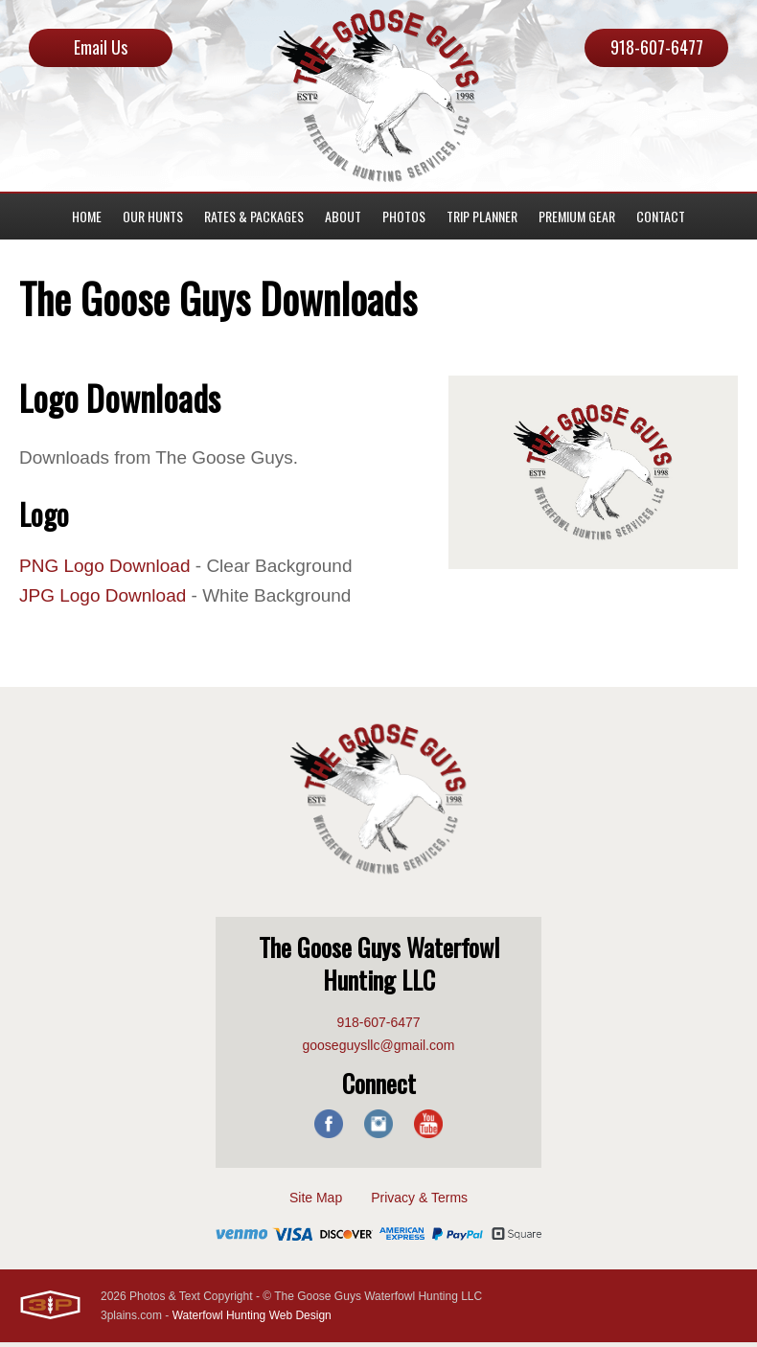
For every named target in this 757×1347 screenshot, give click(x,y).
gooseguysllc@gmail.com (379, 1050)
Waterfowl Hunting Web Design (252, 1320)
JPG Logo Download (107, 599)
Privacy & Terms (419, 1202)
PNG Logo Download (109, 569)
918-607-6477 (656, 46)
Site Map (315, 1202)
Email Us (100, 46)
